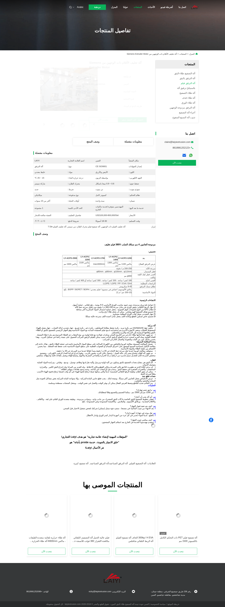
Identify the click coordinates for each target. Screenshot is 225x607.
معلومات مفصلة (133, 141)
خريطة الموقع (173, 604)
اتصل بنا (182, 7)
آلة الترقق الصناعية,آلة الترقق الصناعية (109, 463)
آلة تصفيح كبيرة (81, 463)
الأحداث (151, 7)
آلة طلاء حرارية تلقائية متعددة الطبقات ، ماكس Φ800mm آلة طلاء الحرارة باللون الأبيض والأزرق (47, 539)
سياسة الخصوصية (158, 604)
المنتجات (138, 7)
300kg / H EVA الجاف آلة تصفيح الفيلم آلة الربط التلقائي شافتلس (134, 539)
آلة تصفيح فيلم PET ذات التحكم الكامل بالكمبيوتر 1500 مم (178, 539)
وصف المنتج (93, 141)
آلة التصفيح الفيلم (138, 463)
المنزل (114, 7)
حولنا (125, 7)
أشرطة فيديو (167, 7)
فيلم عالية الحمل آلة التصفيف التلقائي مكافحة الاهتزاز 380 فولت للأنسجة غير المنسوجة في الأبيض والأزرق (90, 539)
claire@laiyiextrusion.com (177, 142)
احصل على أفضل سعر (76, 120)
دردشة (97, 7)
